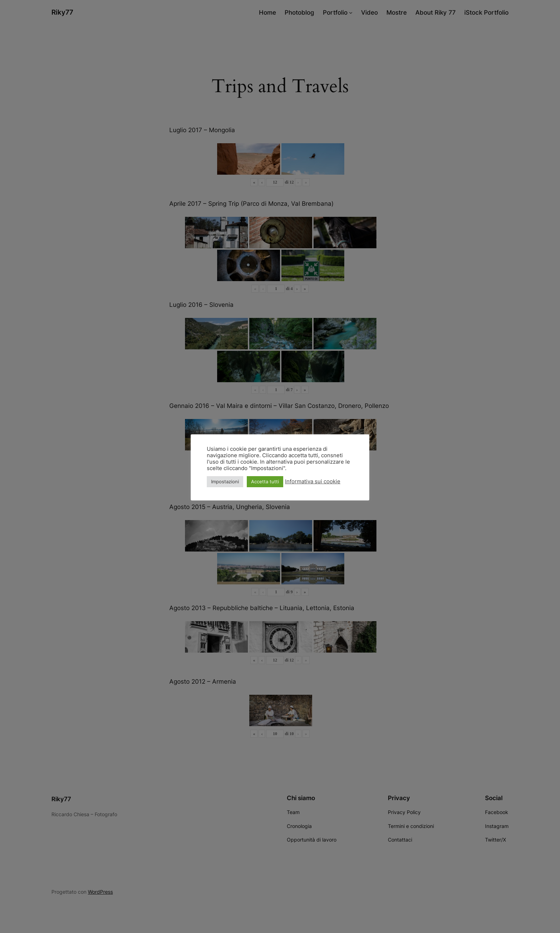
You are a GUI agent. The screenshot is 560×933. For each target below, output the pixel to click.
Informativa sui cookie (312, 481)
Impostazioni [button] (225, 481)
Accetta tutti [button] (265, 481)
